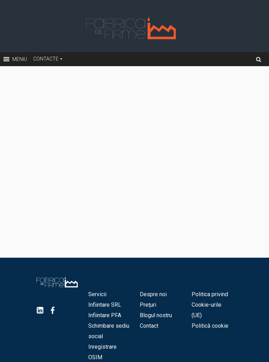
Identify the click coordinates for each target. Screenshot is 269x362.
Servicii (97, 294)
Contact (149, 325)
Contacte (45, 59)
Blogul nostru (156, 315)
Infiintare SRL (104, 304)
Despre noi (153, 294)
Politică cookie (210, 325)
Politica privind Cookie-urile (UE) (210, 305)
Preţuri (148, 304)
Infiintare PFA (104, 315)
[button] (19, 59)
